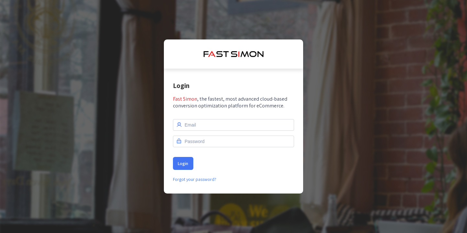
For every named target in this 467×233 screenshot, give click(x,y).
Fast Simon (185, 98)
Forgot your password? (194, 179)
